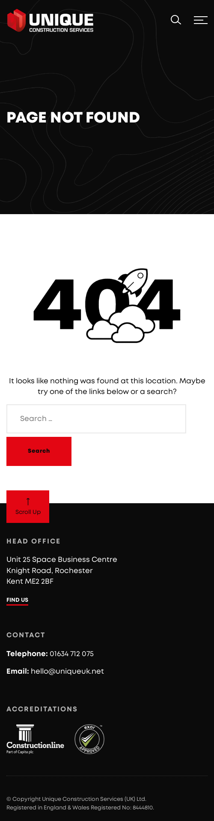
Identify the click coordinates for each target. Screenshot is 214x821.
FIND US (17, 600)
